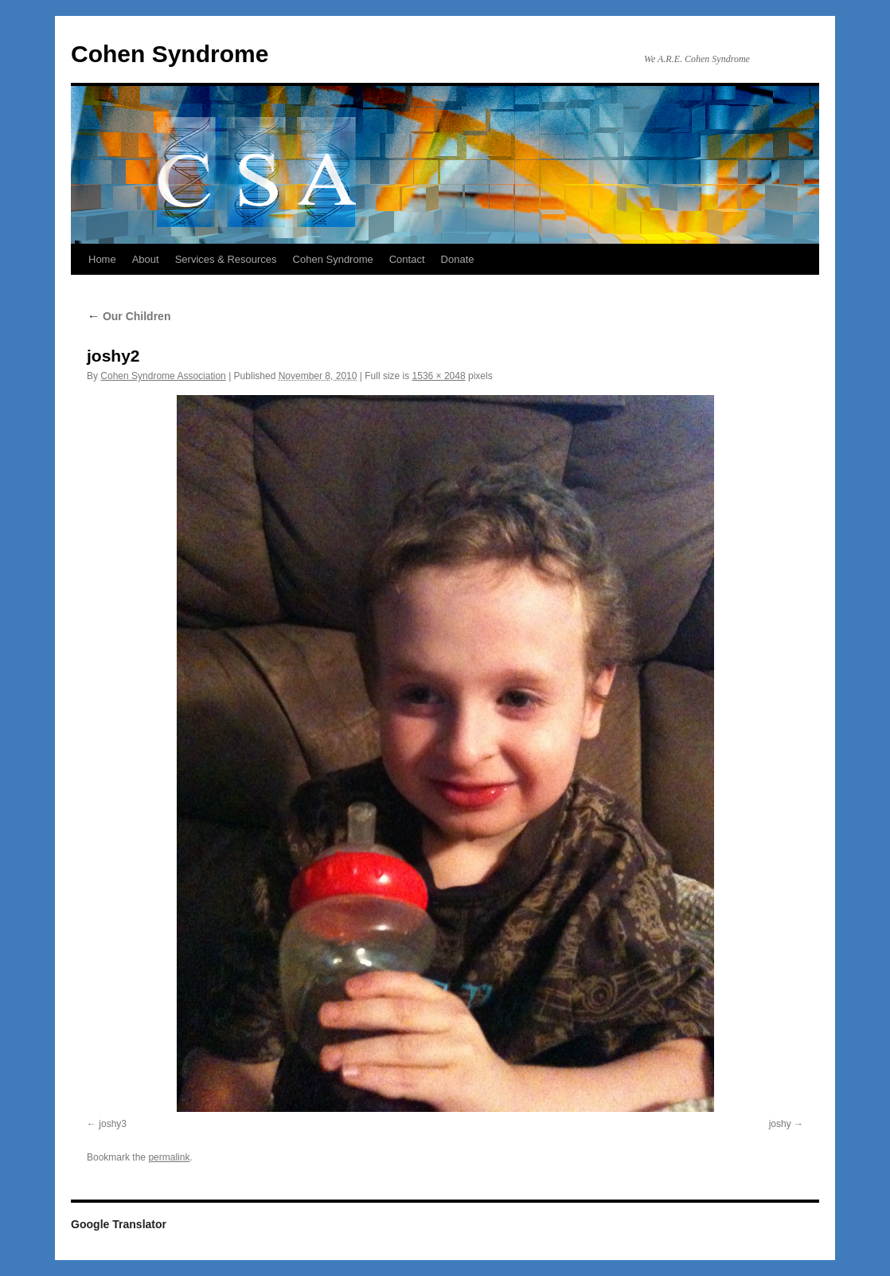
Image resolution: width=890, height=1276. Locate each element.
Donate (457, 259)
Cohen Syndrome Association (162, 376)
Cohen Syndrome (169, 54)
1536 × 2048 (439, 376)
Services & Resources (226, 259)
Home (102, 259)
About (145, 259)
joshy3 (113, 1123)
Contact (407, 259)
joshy (780, 1123)
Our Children (128, 316)
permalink (168, 1157)
